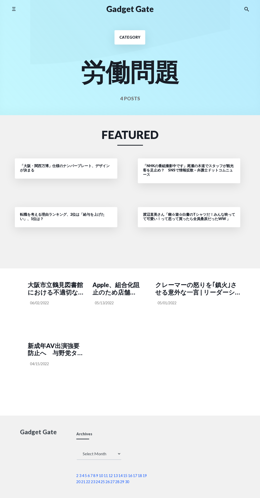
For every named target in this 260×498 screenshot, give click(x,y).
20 (78, 482)
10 (101, 475)
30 (127, 482)
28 (117, 482)
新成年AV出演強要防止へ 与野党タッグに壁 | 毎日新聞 (56, 349)
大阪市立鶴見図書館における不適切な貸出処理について (56, 288)
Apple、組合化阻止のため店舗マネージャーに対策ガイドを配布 (116, 288)
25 (103, 482)
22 (88, 482)
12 (111, 475)
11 (106, 475)
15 (125, 475)
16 (130, 475)
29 (122, 482)
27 (112, 482)
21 (83, 482)
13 (115, 475)
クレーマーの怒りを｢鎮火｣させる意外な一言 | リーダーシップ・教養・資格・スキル (196, 288)
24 (98, 482)
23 (93, 482)
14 (120, 475)
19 (145, 475)
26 (108, 482)
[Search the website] (246, 9)
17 (135, 475)
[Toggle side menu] (13, 9)
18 (140, 475)
